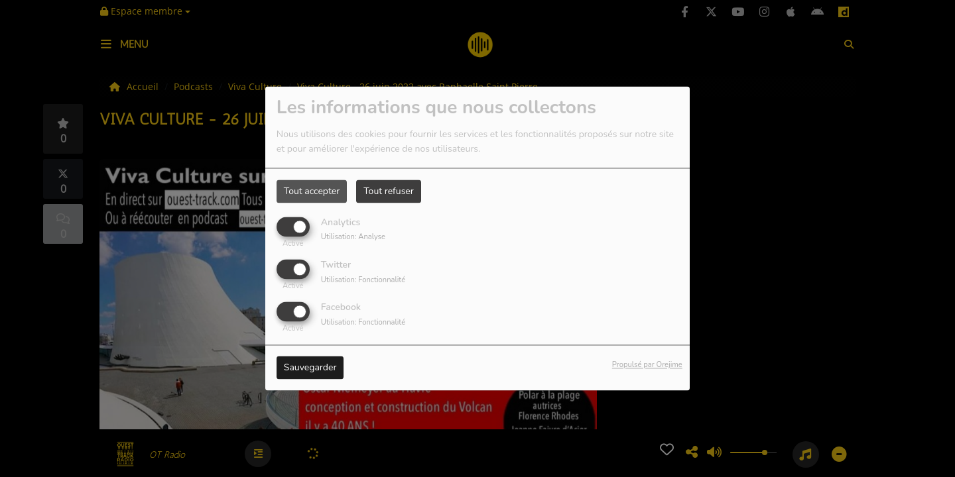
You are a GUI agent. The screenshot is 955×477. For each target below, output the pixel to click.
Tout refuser (388, 191)
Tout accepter (312, 191)
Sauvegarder (310, 368)
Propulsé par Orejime (647, 365)
